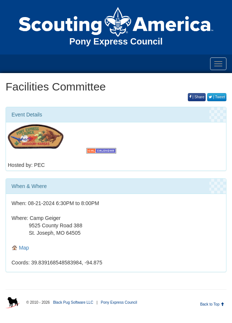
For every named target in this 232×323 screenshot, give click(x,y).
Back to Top (212, 304)
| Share (197, 97)
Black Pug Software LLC (73, 302)
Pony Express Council (119, 302)
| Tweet (217, 97)
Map (20, 248)
